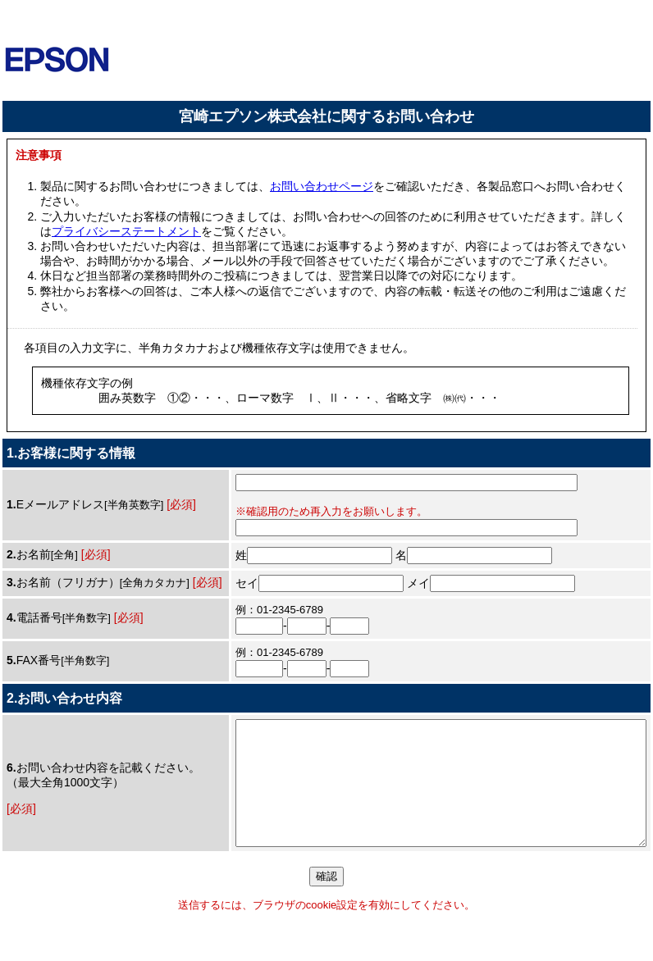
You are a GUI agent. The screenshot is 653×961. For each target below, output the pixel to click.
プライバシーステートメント (126, 231)
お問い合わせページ (321, 186)
